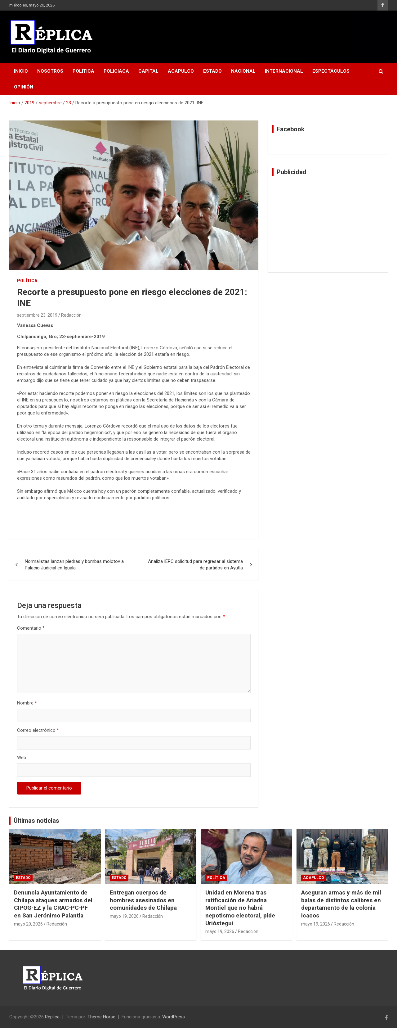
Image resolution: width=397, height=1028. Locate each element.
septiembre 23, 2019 (37, 315)
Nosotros (50, 71)
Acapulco (181, 71)
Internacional (284, 71)
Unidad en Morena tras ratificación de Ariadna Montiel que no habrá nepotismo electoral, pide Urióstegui (240, 908)
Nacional (243, 71)
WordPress (173, 1017)
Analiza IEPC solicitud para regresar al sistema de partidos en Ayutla (195, 565)
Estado (212, 71)
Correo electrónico (38, 730)
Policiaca (116, 71)
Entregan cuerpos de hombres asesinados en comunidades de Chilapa (143, 900)
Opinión (23, 87)
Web (21, 757)
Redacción (71, 315)
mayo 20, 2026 (28, 924)
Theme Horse (101, 1017)
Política (83, 71)
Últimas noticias (36, 820)
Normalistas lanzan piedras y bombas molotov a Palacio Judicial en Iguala (74, 565)
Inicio (21, 71)
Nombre (27, 703)
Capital (148, 71)
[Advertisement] (327, 224)
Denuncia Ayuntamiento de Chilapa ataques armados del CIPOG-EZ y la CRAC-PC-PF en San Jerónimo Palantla (53, 904)
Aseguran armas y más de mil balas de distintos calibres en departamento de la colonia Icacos (341, 904)
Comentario (31, 628)
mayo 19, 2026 (124, 916)
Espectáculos (331, 71)
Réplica (52, 1017)
